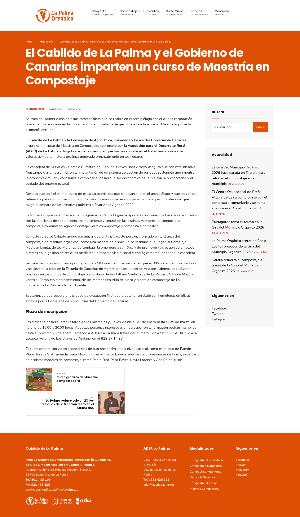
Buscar (260, 128)
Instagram (219, 320)
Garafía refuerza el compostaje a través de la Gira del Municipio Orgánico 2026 (237, 267)
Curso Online (175, 12)
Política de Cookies (165, 503)
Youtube (241, 453)
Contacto (222, 12)
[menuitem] (129, 12)
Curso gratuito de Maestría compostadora (77, 379)
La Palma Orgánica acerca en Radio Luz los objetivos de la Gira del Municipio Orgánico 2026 (239, 248)
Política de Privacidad (135, 503)
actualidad (46, 43)
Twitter (217, 315)
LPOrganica (74, 110)
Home (29, 43)
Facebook (219, 309)
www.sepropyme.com (197, 509)
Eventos (153, 12)
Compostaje (129, 12)
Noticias (199, 12)
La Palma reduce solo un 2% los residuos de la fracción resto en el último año (142, 381)
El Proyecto (102, 12)
